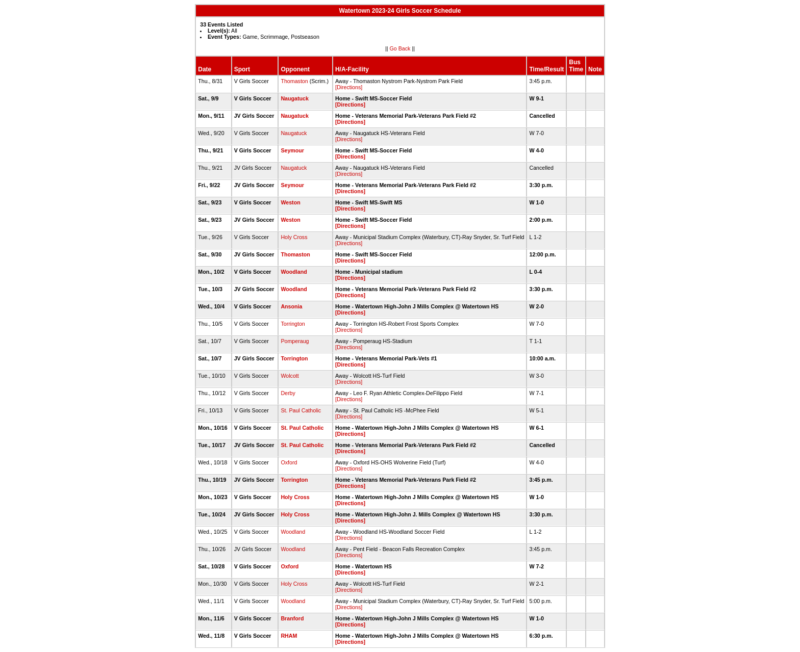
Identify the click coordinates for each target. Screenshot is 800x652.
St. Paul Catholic (301, 410)
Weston (290, 202)
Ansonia (291, 306)
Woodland (294, 272)
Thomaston (294, 81)
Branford (292, 618)
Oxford (289, 462)
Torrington (293, 324)
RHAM (289, 636)
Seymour (292, 150)
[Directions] (348, 87)
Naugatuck (294, 98)
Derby (288, 393)
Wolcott (289, 376)
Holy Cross (294, 237)
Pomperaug (295, 341)
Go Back (400, 48)
